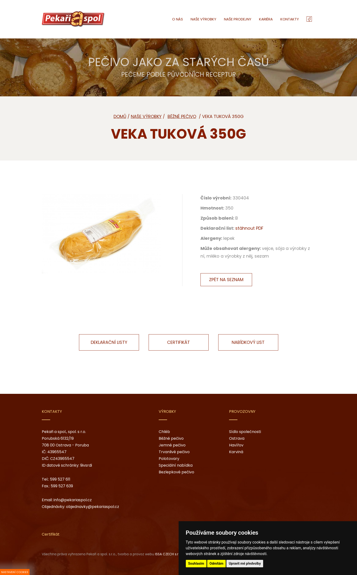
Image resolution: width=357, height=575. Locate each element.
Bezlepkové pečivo (176, 472)
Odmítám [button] (217, 563)
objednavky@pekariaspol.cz (92, 506)
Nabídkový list (248, 342)
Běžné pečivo (171, 438)
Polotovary (169, 458)
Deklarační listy (109, 342)
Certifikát (178, 342)
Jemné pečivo (172, 445)
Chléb (164, 431)
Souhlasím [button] (196, 563)
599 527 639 (62, 486)
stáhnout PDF (249, 228)
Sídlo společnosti (245, 431)
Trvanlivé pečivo (174, 452)
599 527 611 (60, 479)
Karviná (236, 452)
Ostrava (236, 438)
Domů (120, 116)
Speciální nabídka (176, 465)
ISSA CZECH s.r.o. (168, 554)
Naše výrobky (146, 116)
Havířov (236, 445)
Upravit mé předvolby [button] (245, 563)
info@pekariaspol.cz (73, 500)
